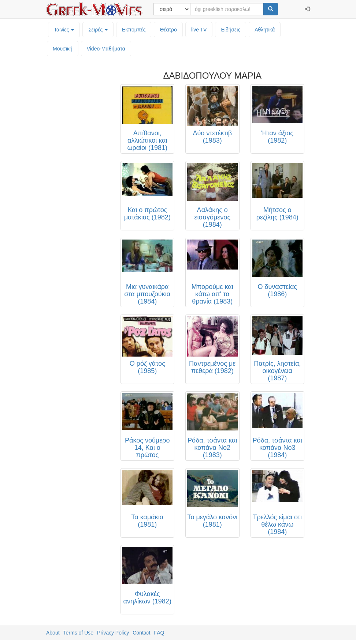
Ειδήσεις (230, 30)
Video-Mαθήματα (106, 49)
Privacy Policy (113, 633)
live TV (199, 30)
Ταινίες (64, 30)
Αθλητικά (265, 30)
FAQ (159, 633)
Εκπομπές (133, 30)
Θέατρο (168, 30)
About (53, 633)
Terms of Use (78, 633)
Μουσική (63, 49)
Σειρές (98, 30)
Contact (141, 633)
